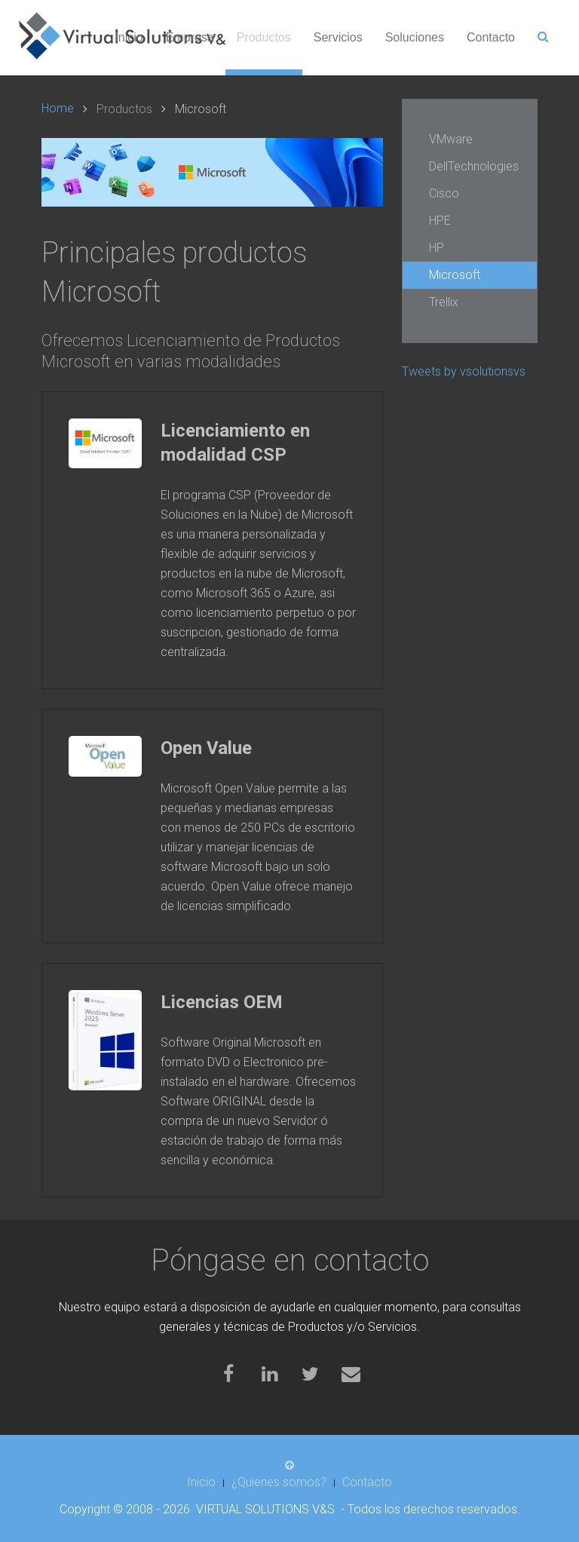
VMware (451, 139)
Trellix (443, 302)
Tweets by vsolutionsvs (463, 371)
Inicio (128, 37)
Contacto (491, 37)
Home (57, 108)
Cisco (444, 193)
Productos (264, 37)
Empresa (190, 37)
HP (436, 248)
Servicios (338, 37)
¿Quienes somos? (278, 1482)
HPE (440, 220)
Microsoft (454, 275)
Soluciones (414, 37)
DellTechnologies (474, 166)
